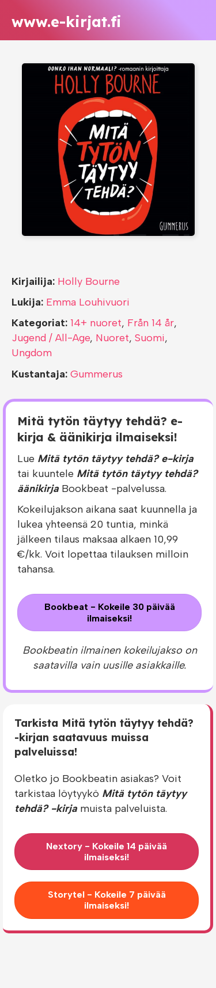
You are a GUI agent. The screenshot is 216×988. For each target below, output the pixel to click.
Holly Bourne (89, 281)
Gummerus (96, 374)
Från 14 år (150, 322)
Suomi (150, 337)
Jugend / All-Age (51, 337)
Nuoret (112, 337)
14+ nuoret (96, 322)
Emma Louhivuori (88, 302)
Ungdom (32, 352)
